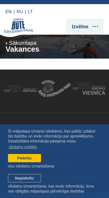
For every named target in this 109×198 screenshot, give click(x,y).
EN (9, 11)
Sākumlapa (21, 43)
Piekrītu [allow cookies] (24, 158)
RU (20, 11)
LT (30, 11)
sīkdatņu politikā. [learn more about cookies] (23, 147)
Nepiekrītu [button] (24, 178)
